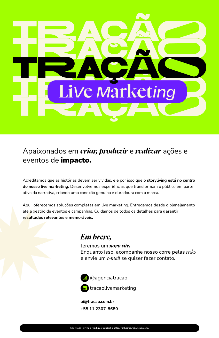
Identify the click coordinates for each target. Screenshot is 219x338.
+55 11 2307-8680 (99, 309)
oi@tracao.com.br (97, 301)
